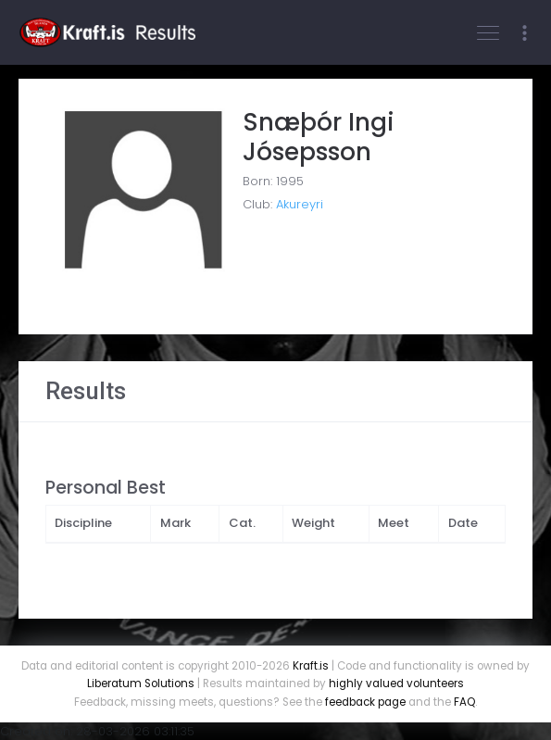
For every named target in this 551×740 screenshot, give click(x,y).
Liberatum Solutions (140, 683)
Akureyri (299, 204)
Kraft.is (311, 665)
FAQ (464, 702)
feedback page (365, 702)
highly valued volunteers (396, 683)
